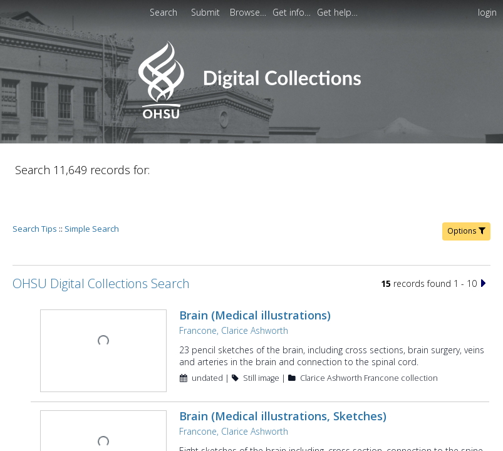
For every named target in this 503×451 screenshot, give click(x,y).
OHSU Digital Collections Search (101, 247)
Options (466, 195)
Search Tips (35, 193)
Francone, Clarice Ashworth (232, 295)
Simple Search (92, 193)
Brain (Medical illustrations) (253, 279)
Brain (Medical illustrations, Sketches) (281, 378)
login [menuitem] (487, 12)
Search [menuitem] (163, 12)
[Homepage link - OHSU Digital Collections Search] (251, 116)
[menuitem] (206, 12)
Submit (206, 12)
